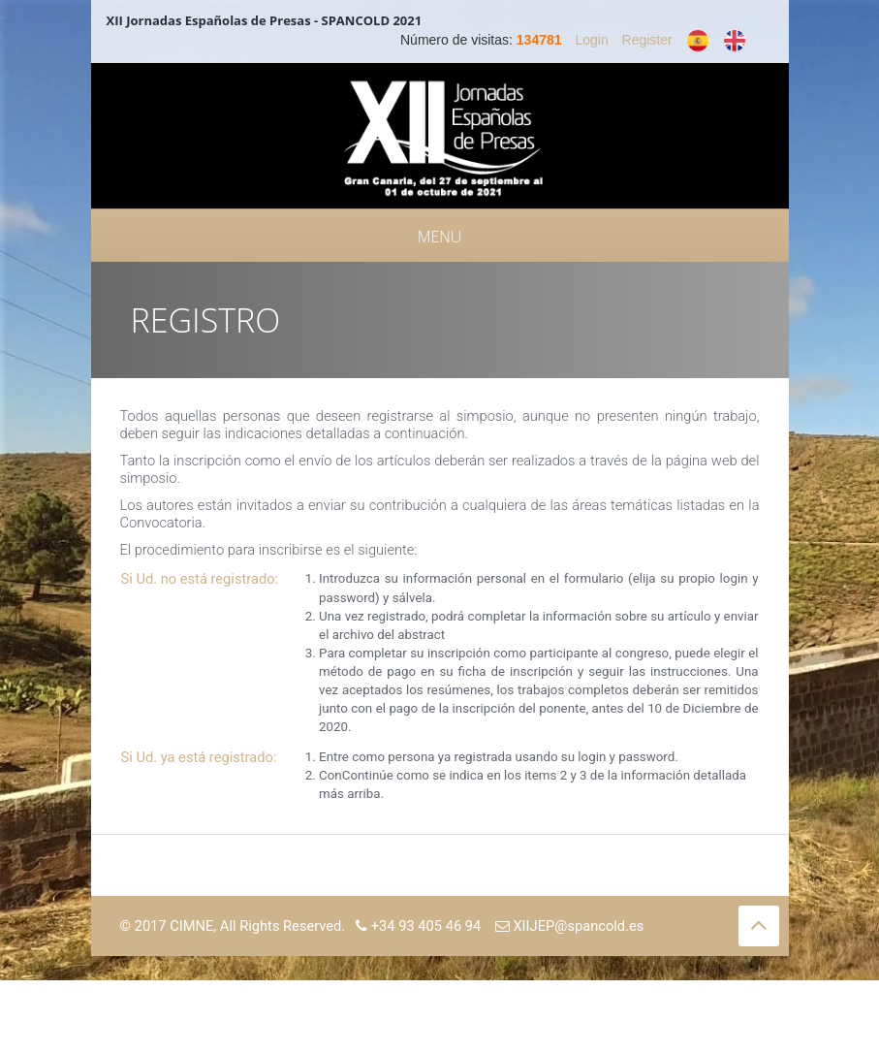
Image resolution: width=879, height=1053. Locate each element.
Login (591, 40)
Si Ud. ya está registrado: (199, 757)
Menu (440, 236)
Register (647, 40)
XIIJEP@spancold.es (569, 926)
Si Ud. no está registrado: (200, 579)
